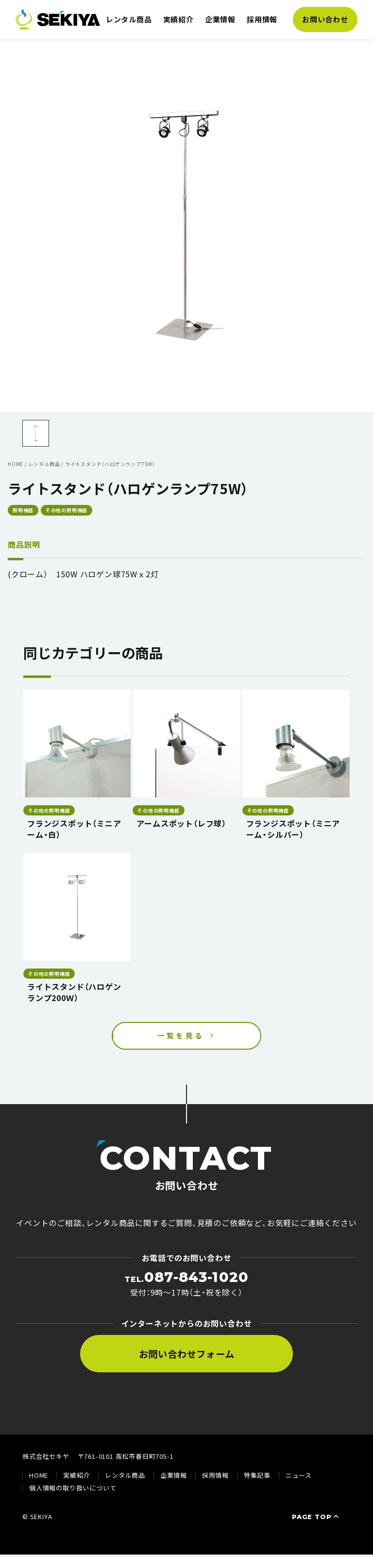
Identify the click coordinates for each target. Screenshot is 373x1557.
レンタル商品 (129, 19)
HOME (38, 1477)
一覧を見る (180, 1036)
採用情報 (262, 19)
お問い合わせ (325, 19)
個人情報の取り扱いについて (72, 1490)
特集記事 (257, 1477)
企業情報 (220, 19)
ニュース (299, 1477)
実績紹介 (178, 19)
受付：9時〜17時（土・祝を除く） (186, 1286)
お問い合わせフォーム (187, 1356)
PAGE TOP (316, 1519)
